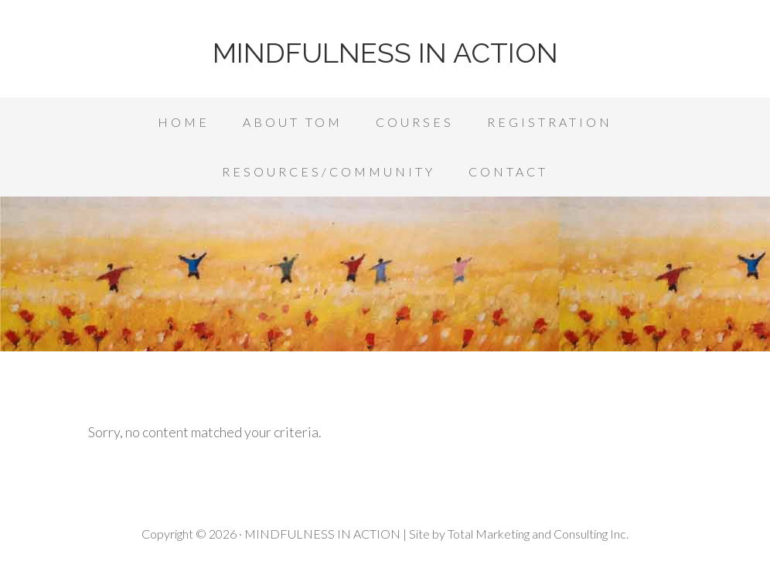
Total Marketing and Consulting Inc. (538, 533)
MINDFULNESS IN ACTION (385, 52)
